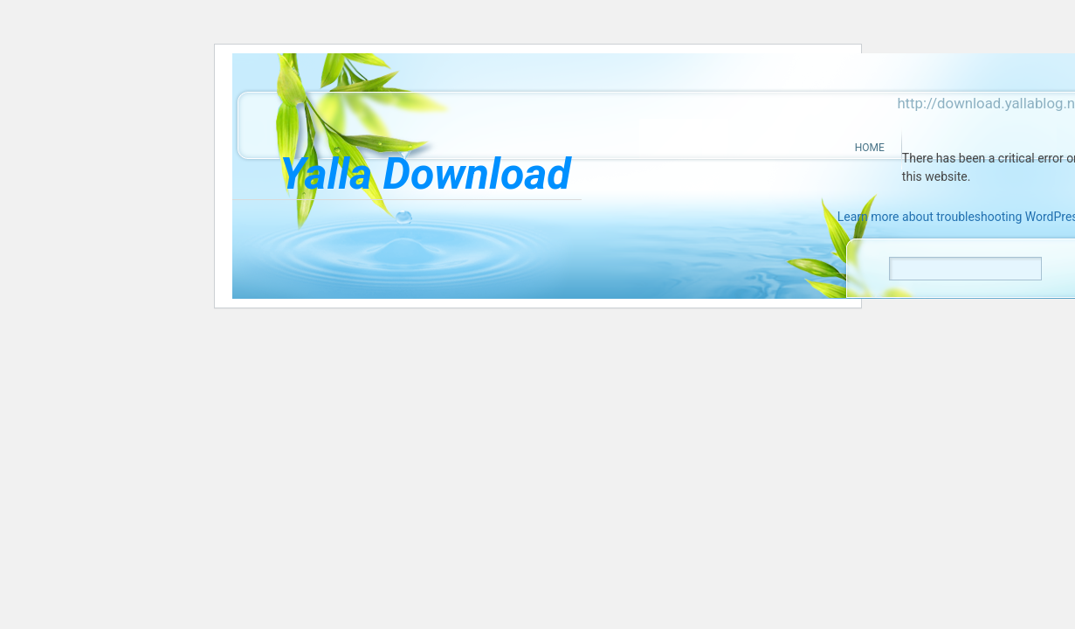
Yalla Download (424, 174)
